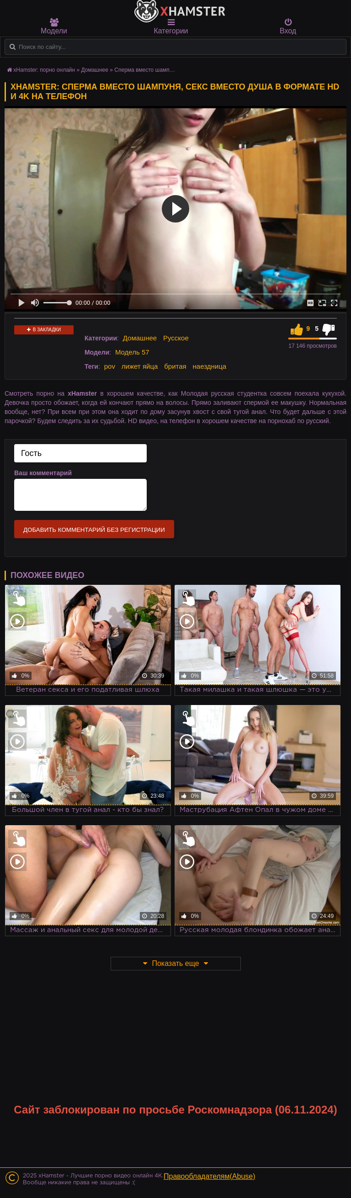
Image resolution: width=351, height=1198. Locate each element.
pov (109, 366)
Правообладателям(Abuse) (209, 1176)
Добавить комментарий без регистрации (94, 529)
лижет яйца (140, 366)
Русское (176, 338)
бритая (175, 366)
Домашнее (140, 338)
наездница (210, 366)
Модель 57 (132, 352)
